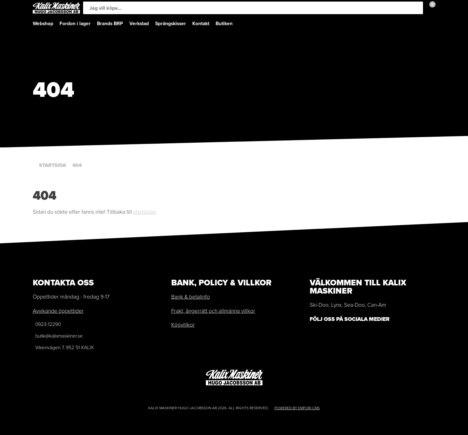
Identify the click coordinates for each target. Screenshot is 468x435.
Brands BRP (110, 23)
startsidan (144, 212)
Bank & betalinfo (190, 297)
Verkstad (139, 23)
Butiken (224, 23)
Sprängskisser (170, 23)
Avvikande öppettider (58, 311)
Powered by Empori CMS (297, 408)
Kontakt (200, 23)
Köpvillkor (183, 325)
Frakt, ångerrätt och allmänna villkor (213, 311)
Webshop (43, 23)
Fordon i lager (75, 23)
